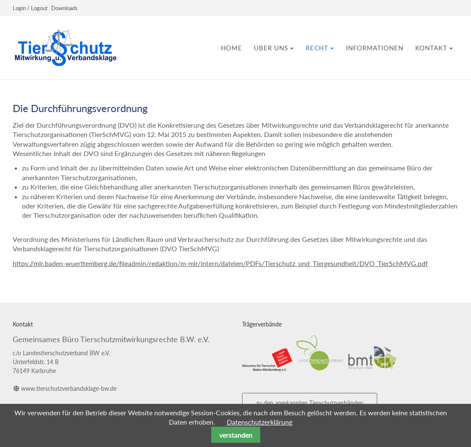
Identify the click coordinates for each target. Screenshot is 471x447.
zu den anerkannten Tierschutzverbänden (309, 402)
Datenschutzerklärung (259, 422)
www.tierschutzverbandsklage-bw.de (69, 388)
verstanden (235, 435)
